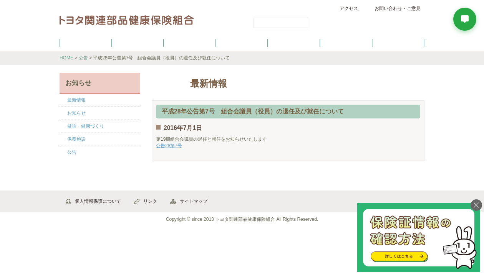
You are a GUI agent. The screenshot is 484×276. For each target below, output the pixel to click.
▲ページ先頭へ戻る (403, 182)
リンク (150, 201)
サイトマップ (193, 201)
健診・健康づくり (242, 42)
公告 (83, 58)
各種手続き (294, 42)
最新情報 (76, 100)
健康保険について (137, 42)
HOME (66, 58)
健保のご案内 (85, 42)
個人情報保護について (98, 201)
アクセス (349, 8)
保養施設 (346, 42)
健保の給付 (189, 42)
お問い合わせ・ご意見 (398, 8)
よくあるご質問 (398, 42)
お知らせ (76, 113)
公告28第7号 (169, 145)
